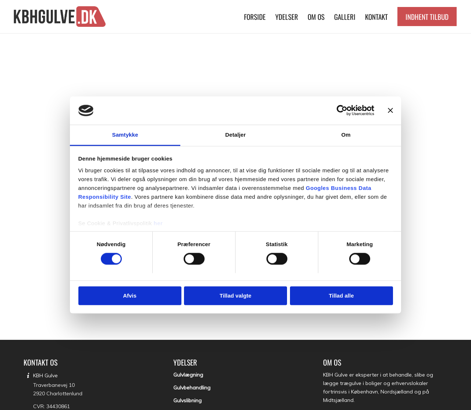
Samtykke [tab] (125, 135)
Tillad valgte (235, 295)
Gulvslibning (187, 400)
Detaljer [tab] (235, 135)
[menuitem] (254, 16)
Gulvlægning (188, 374)
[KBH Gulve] (61, 16)
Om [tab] (345, 135)
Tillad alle (341, 295)
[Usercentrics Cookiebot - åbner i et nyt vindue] (342, 110)
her (158, 223)
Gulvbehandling (191, 387)
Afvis (130, 295)
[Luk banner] (390, 110)
